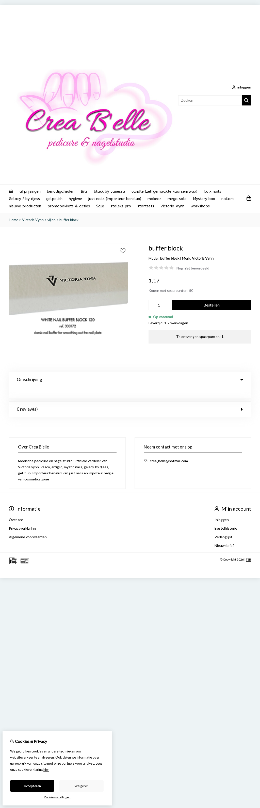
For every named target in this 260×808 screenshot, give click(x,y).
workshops (200, 206)
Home (13, 220)
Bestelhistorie (226, 517)
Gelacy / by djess (24, 198)
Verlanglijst (223, 525)
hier (46, 769)
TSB (248, 548)
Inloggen (222, 508)
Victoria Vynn (172, 206)
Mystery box (204, 198)
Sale (100, 206)
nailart (227, 198)
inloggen (241, 87)
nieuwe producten (25, 206)
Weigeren (81, 786)
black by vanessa (109, 191)
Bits (84, 191)
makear (154, 198)
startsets (145, 206)
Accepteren (32, 786)
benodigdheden (60, 191)
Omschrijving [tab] (130, 379)
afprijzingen (30, 191)
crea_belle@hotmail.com (169, 449)
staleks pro (120, 206)
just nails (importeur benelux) (114, 198)
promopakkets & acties (68, 206)
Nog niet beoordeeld (192, 268)
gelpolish (54, 198)
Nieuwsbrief (224, 534)
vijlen (51, 220)
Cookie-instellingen (57, 797)
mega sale (177, 198)
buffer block (68, 220)
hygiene (75, 198)
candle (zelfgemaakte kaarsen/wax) (164, 191)
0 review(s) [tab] (130, 397)
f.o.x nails (212, 191)
